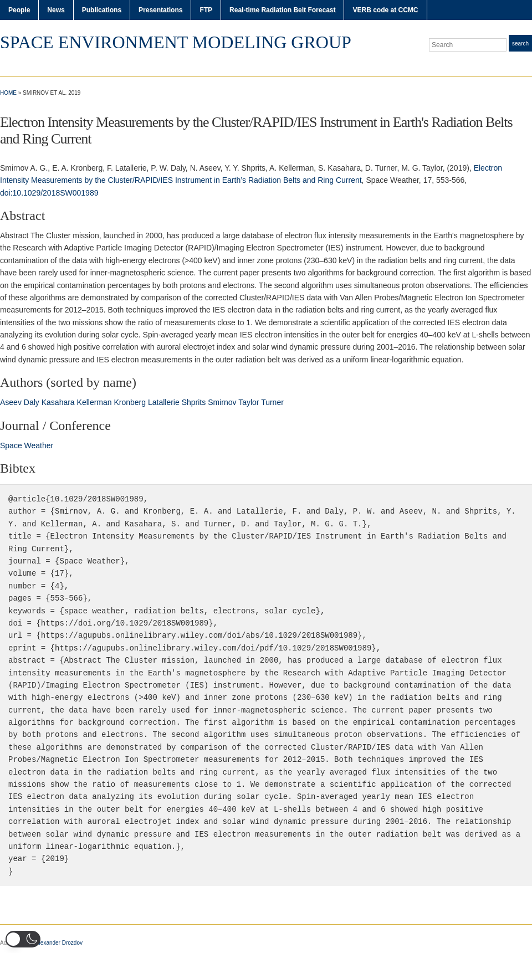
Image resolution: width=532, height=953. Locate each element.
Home (8, 93)
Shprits (194, 402)
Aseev (11, 402)
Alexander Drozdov (59, 943)
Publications (101, 10)
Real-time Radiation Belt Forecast (282, 10)
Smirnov (222, 402)
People (19, 10)
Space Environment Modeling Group (175, 42)
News (55, 10)
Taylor (248, 402)
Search (520, 43)
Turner (272, 402)
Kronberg (130, 402)
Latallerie (164, 402)
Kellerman (94, 402)
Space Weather (26, 445)
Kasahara (58, 402)
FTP (206, 10)
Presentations (160, 10)
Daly (31, 402)
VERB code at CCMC (385, 10)
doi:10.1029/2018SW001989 (49, 192)
